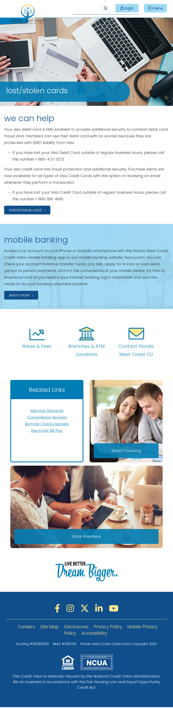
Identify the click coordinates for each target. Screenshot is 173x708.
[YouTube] (113, 609)
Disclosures (76, 628)
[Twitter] (85, 609)
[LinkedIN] (100, 609)
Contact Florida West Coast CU (136, 342)
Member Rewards (47, 410)
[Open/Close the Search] (105, 8)
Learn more (19, 295)
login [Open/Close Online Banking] (128, 8)
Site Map (49, 628)
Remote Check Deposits (47, 423)
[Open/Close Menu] (155, 8)
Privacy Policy (108, 628)
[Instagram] (71, 609)
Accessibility (94, 634)
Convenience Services (47, 417)
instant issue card (25, 210)
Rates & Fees (37, 338)
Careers (26, 628)
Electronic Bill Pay (47, 430)
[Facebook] (58, 609)
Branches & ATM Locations (86, 342)
